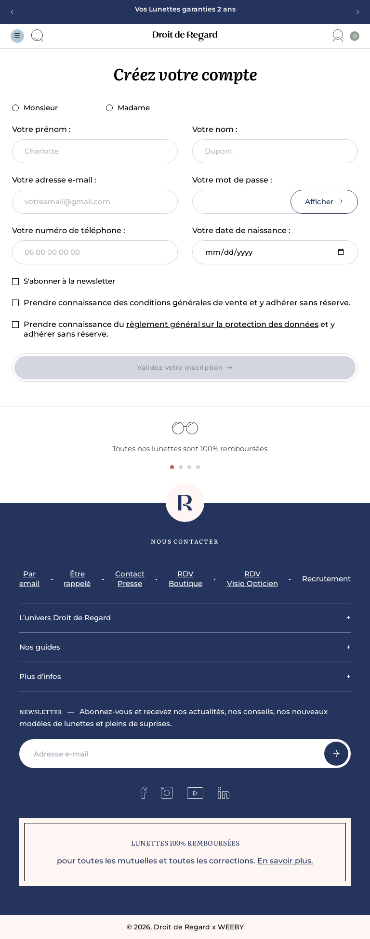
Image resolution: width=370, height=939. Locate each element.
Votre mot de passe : (232, 179)
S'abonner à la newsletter (63, 281)
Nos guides (39, 647)
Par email (29, 578)
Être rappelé (77, 578)
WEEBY (231, 927)
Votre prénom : (41, 129)
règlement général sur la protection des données (222, 324)
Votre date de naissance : (241, 230)
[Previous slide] (15, 12)
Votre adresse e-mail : (54, 179)
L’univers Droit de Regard (65, 617)
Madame (128, 107)
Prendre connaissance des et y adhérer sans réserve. (187, 302)
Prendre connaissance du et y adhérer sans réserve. (179, 329)
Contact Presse (130, 578)
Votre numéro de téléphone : (68, 230)
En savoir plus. (285, 860)
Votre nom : (215, 129)
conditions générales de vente (189, 302)
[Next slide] (354, 12)
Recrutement (326, 578)
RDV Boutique (185, 578)
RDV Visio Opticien (252, 578)
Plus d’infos (40, 676)
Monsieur (35, 107)
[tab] (172, 467)
